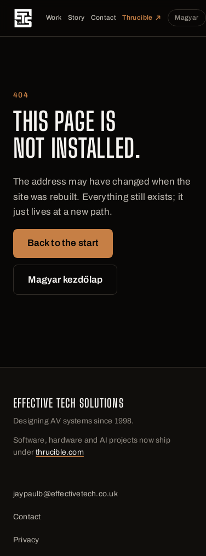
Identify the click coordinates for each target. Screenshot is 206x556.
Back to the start (63, 243)
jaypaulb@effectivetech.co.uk (65, 494)
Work (53, 17)
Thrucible (141, 17)
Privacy (26, 540)
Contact (104, 17)
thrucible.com (60, 452)
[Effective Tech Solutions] (23, 18)
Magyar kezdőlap (65, 279)
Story (76, 17)
